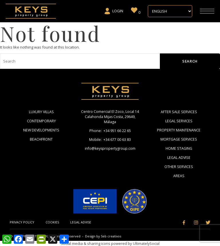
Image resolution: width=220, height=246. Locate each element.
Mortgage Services (179, 138)
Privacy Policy (22, 222)
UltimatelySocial (146, 243)
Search (190, 61)
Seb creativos (111, 235)
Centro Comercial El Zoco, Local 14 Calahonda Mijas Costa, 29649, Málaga (110, 117)
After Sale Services (178, 111)
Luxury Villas (41, 111)
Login (113, 11)
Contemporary (41, 120)
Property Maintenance (179, 129)
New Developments (41, 129)
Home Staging (178, 148)
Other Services (178, 166)
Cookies (53, 222)
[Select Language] (170, 11)
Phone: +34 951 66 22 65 (110, 131)
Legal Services (179, 120)
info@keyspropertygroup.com (110, 149)
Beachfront (41, 138)
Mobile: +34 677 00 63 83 (110, 140)
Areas (178, 175)
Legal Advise (179, 157)
